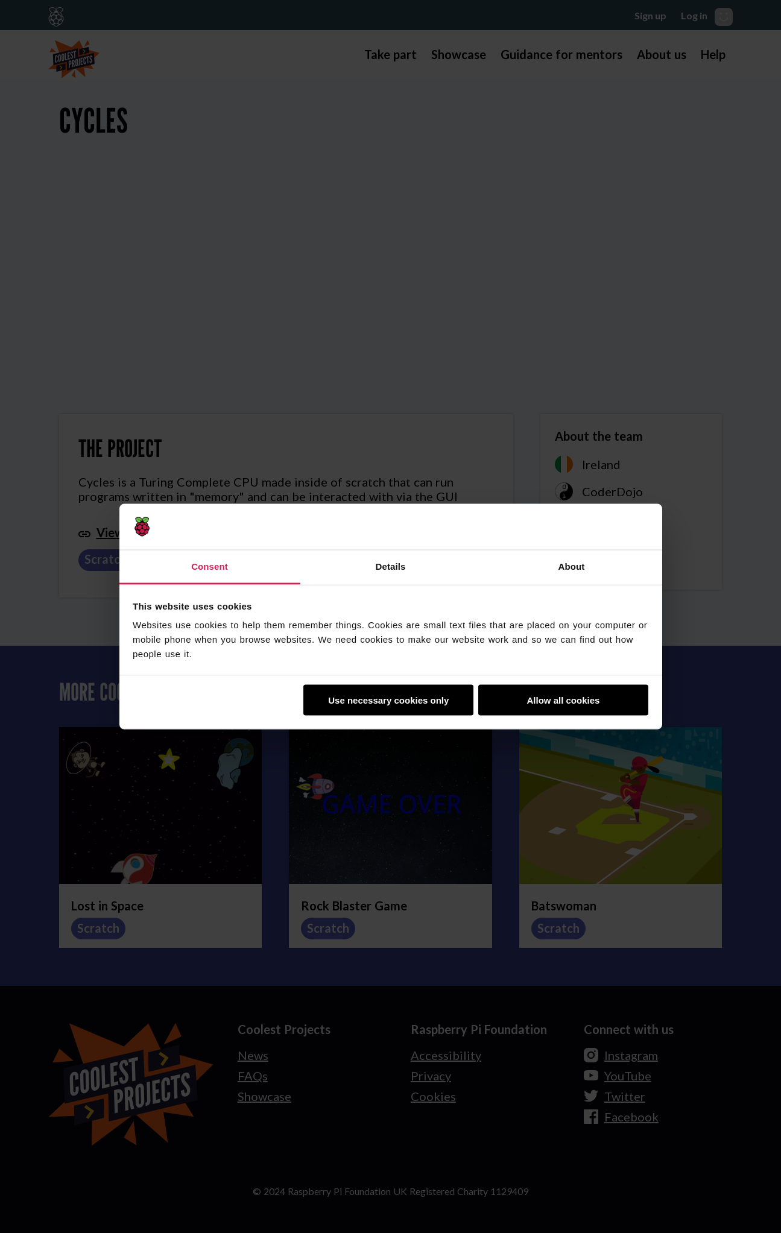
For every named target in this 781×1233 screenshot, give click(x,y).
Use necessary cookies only (388, 700)
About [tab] (571, 566)
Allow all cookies (562, 700)
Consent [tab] (209, 566)
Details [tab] (391, 566)
